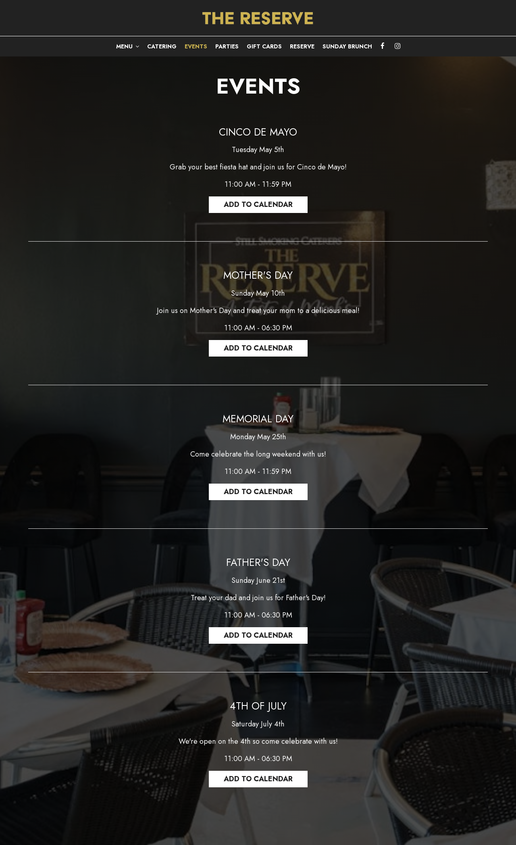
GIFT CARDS (264, 46)
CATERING (162, 46)
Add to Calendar (258, 204)
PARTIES (227, 46)
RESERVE (302, 46)
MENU (127, 46)
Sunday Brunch (347, 46)
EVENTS (196, 46)
